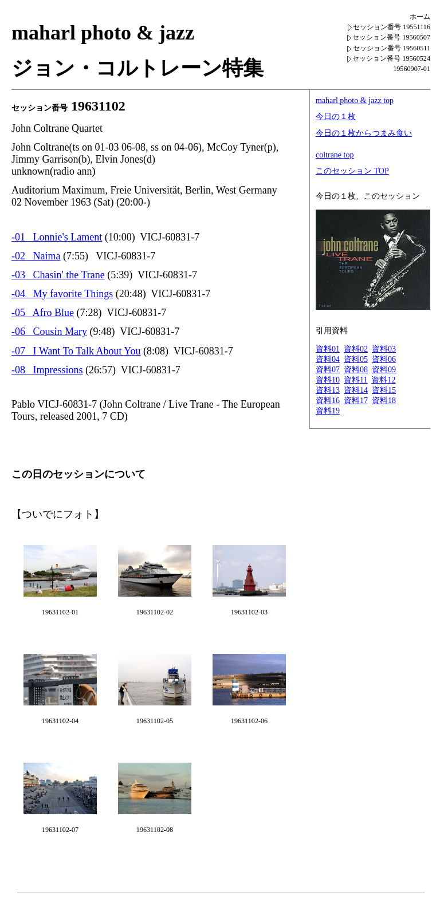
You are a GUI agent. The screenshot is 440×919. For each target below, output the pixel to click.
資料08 (356, 369)
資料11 (355, 380)
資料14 (356, 390)
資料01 (328, 349)
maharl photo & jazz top (355, 100)
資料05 (356, 359)
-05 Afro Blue (42, 312)
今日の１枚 (336, 116)
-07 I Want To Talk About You (76, 351)
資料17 (356, 400)
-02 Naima (35, 256)
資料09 (384, 369)
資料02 (356, 349)
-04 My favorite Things (62, 293)
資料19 (328, 411)
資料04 (328, 359)
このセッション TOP (352, 171)
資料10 (328, 380)
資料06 (384, 359)
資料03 (384, 349)
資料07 (328, 369)
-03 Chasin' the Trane (58, 275)
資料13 (328, 390)
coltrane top (334, 155)
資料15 (384, 390)
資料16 (328, 400)
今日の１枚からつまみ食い (364, 133)
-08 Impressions (47, 370)
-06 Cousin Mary (49, 331)
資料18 (384, 400)
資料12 (383, 380)
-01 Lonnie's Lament (56, 237)
